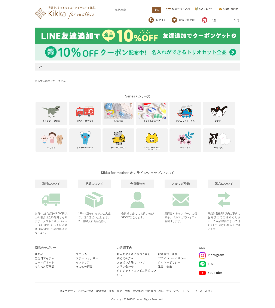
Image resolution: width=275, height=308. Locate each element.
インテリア (83, 262)
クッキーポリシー (169, 262)
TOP (39, 66)
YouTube (210, 273)
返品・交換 (165, 266)
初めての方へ (125, 258)
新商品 (39, 254)
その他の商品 (84, 266)
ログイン (157, 20)
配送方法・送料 (168, 254)
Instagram (211, 255)
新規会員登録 (183, 20)
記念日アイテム (44, 258)
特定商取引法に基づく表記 (133, 254)
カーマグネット (44, 262)
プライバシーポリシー (172, 258)
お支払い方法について (131, 262)
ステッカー (83, 254)
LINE (207, 264)
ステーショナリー (87, 258)
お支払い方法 (86, 291)
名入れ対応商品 (44, 266)
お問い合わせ (125, 266)
